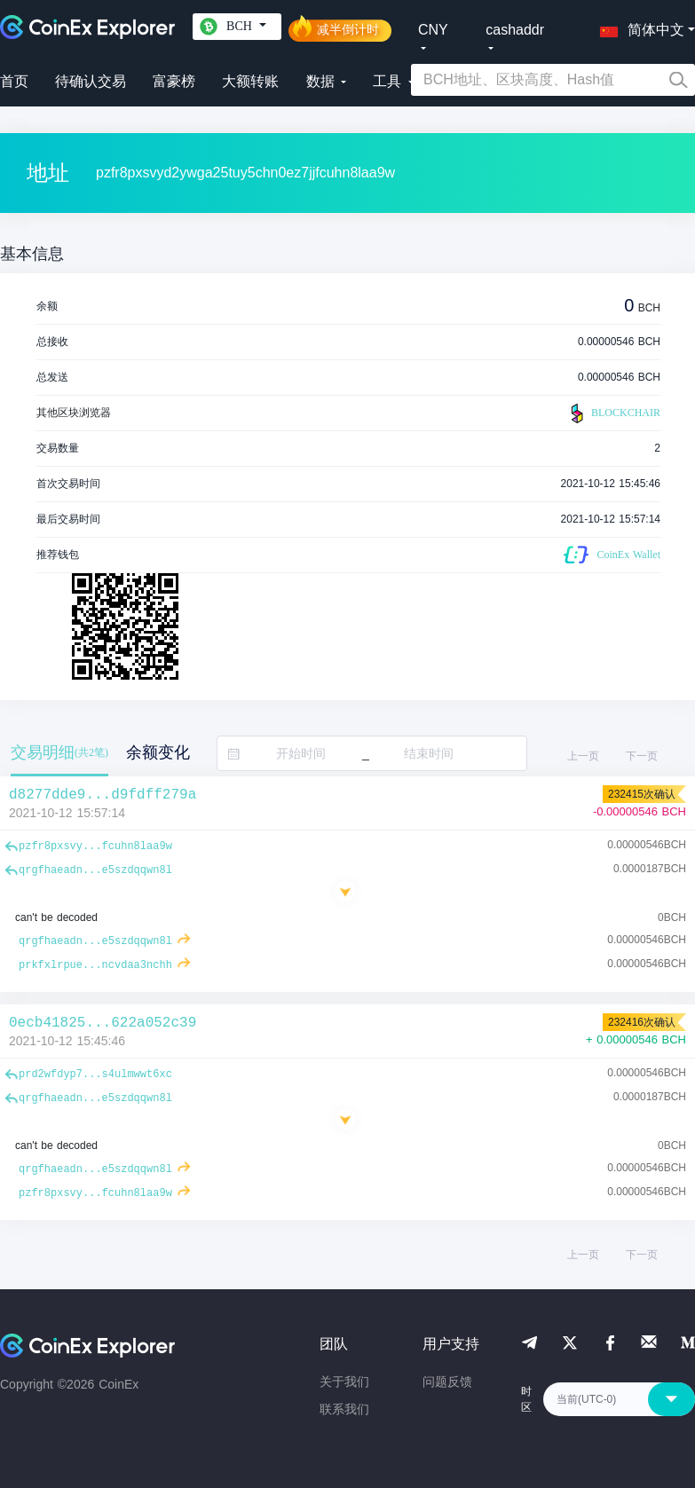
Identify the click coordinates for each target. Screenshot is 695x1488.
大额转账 (250, 81)
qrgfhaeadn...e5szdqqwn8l (95, 870)
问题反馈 (447, 1381)
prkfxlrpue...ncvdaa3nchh (95, 965)
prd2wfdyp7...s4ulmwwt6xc (95, 1074)
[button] (638, 26)
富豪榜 (174, 81)
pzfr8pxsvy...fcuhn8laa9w (95, 846)
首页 (14, 81)
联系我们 (344, 1409)
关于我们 (344, 1381)
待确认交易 (90, 81)
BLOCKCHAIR (613, 413)
